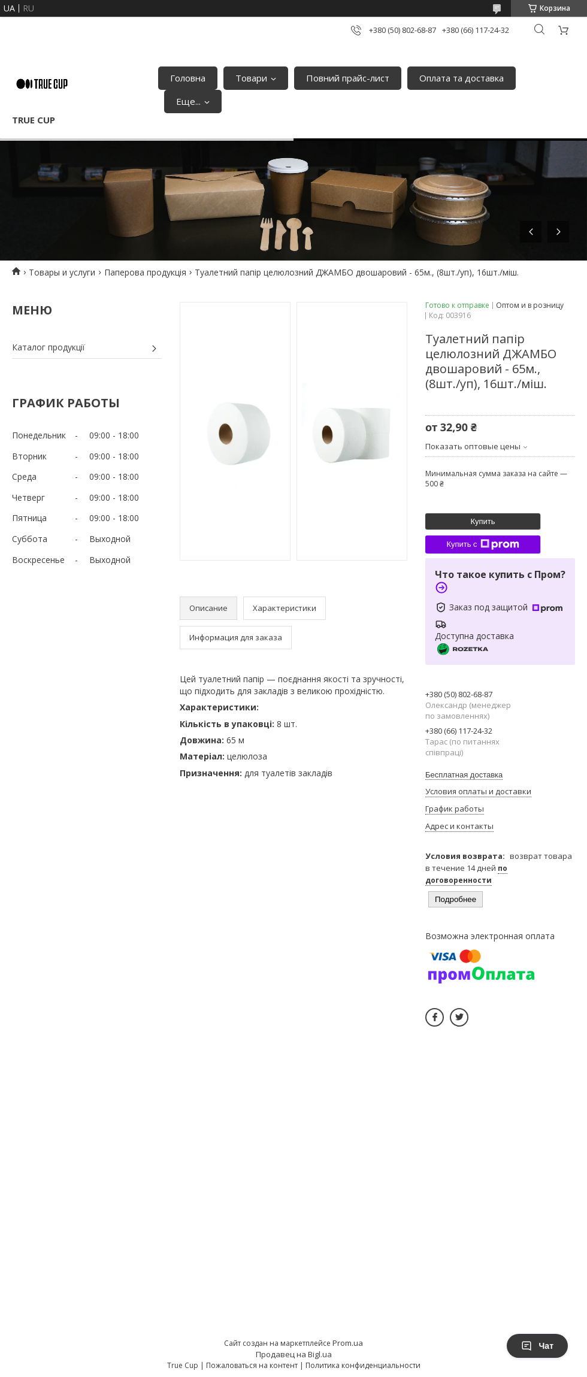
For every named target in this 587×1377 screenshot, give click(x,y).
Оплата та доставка (461, 78)
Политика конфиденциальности (362, 1365)
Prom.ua (347, 1342)
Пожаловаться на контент (252, 1365)
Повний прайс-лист (347, 78)
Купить (482, 521)
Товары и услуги (62, 272)
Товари (251, 78)
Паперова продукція (145, 272)
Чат (537, 1345)
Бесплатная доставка (464, 774)
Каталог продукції (48, 347)
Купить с (482, 544)
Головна (187, 78)
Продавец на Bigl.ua (294, 1354)
